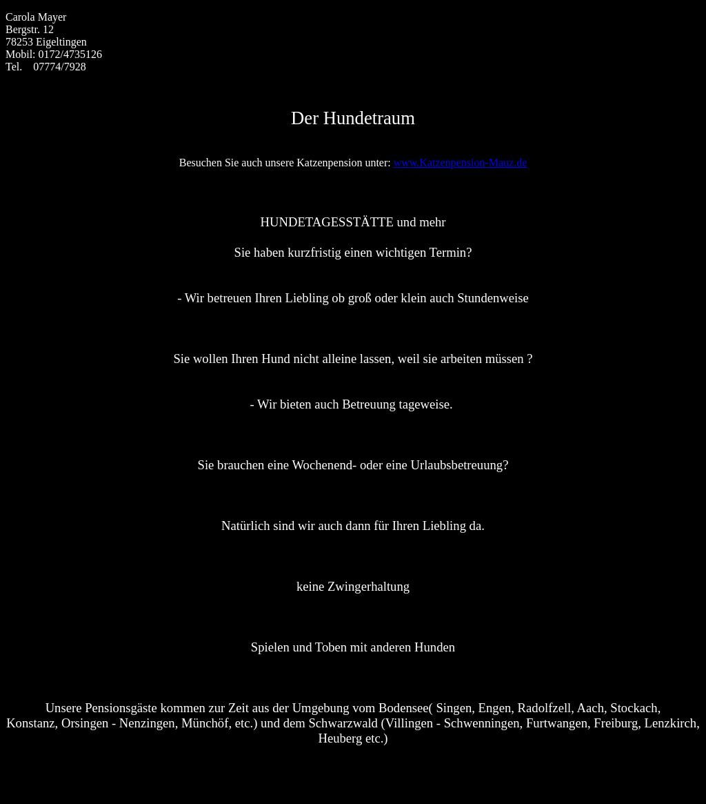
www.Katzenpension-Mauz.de (460, 162)
